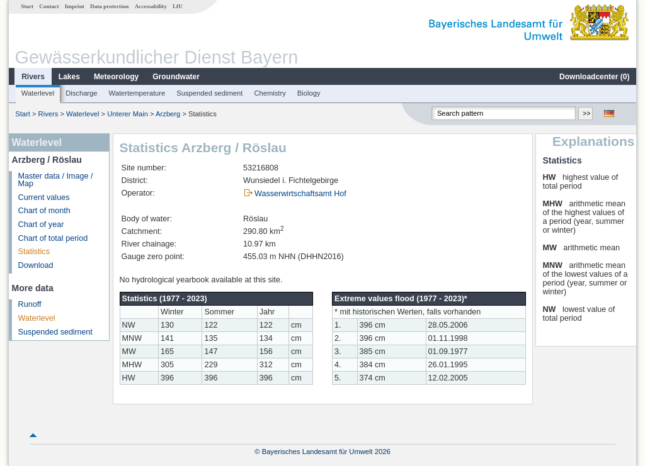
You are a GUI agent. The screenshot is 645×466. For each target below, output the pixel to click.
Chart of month (44, 210)
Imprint (74, 6)
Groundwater (176, 76)
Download (36, 265)
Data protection (109, 6)
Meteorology (116, 76)
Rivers (33, 76)
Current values (44, 197)
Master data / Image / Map (55, 180)
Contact (49, 6)
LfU (178, 6)
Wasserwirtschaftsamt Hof (300, 193)
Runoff (30, 304)
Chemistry (269, 93)
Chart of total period (53, 238)
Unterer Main (127, 114)
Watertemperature (137, 93)
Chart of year (41, 224)
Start (27, 6)
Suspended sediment (209, 93)
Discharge (81, 93)
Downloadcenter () (594, 76)
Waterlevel (37, 93)
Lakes (69, 76)
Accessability (151, 6)
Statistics (34, 251)
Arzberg (168, 114)
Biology (309, 93)
